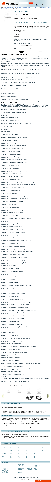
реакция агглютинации (35, 42)
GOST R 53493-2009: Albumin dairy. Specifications (9, 227)
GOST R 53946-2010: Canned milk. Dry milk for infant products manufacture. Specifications (16, 285)
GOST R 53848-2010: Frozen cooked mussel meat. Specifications (12, 271)
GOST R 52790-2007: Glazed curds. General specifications (11, 173)
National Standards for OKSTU (6, 73)
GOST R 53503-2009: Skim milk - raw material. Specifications (11, 234)
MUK (11, 453)
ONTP (19, 447)
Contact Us (27, 477)
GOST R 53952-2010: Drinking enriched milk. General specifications (12, 290)
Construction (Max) (5, 465)
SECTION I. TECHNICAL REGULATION (12, 65)
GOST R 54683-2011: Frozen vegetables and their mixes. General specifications (14, 340)
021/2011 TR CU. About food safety (34, 7)
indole (27, 39)
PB (18, 453)
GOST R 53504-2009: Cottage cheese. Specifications (10, 235)
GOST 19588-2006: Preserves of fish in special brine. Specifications (12, 114)
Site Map (36, 477)
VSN (42, 451)
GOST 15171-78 (38, 395)
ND (10, 456)
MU (10, 454)
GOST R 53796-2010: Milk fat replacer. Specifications (10, 268)
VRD (42, 450)
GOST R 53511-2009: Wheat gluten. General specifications (11, 243)
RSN (26, 456)
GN (2, 450)
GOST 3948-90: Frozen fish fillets (6, 126)
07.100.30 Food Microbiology (36, 69)
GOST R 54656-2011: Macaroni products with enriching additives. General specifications (16, 326)
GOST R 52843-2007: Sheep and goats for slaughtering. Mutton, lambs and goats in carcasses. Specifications (19, 182)
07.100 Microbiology (26, 69)
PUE (26, 447)
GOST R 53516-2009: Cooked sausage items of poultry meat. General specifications (15, 249)
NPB (11, 457)
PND (19, 456)
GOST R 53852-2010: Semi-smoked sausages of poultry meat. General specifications (15, 277)
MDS (3, 459)
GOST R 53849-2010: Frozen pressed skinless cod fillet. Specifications (13, 273)
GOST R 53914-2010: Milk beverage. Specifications (9, 282)
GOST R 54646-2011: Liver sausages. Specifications (10, 321)
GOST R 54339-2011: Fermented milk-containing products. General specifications (14, 307)
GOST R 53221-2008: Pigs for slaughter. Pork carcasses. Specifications (13, 210)
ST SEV (35, 451)
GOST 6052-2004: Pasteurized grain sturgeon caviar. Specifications (12, 128)
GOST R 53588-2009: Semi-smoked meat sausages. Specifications (12, 254)
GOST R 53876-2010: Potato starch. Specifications (9, 279)
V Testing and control (23, 65)
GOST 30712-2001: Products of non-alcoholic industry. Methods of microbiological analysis (16, 123)
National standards (4, 69)
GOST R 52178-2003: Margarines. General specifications (10, 151)
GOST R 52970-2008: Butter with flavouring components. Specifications (13, 187)
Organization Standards (20, 472)
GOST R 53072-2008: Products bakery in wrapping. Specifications (12, 201)
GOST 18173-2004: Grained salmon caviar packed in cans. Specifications (13, 112)
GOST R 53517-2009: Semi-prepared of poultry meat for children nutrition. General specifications (17, 251)
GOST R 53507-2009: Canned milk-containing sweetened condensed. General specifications (16, 240)
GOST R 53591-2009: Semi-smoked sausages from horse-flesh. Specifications (14, 257)
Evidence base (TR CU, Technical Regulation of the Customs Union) (15, 7)
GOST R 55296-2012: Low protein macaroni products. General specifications (14, 352)
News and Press (22, 477)
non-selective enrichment (36, 39)
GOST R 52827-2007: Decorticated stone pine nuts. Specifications (12, 181)
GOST (3, 451)
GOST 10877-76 (8, 395)
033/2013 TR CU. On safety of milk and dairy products (34, 60)
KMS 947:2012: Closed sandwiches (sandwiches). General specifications (13, 374)
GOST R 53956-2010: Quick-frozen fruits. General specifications (12, 291)
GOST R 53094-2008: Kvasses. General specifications (10, 204)
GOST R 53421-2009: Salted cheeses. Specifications (10, 215)
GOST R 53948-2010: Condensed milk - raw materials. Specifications (12, 288)
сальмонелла (41, 42)
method (30, 39)
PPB (18, 459)
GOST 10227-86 (18, 395)
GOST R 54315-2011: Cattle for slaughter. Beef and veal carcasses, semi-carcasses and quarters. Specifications (20, 305)
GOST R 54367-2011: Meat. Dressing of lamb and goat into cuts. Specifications (14, 315)
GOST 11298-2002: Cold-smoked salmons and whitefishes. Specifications (13, 109)
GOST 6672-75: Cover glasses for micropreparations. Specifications (12, 90)
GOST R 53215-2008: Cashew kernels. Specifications (10, 207)
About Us (14, 477)
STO (34, 453)
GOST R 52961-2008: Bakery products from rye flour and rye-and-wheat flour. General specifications (18, 184)
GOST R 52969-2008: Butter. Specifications (8, 185)
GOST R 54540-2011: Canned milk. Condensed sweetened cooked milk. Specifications (15, 319)
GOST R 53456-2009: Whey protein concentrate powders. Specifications (13, 223)
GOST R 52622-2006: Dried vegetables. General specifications (11, 165)
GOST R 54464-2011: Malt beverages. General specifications (11, 316)
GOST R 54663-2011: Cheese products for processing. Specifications (12, 330)
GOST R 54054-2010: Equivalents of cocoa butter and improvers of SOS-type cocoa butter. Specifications (18, 302)
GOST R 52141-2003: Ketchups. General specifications (10, 146)
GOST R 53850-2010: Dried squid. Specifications (9, 274)
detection (19, 39)
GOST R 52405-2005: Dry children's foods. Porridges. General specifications (14, 160)
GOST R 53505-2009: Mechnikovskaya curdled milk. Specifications (12, 237)
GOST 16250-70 (28, 395)
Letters (3, 456)
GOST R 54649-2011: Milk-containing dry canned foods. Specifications (13, 324)
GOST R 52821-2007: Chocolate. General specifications (10, 179)
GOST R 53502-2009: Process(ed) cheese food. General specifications (13, 232)
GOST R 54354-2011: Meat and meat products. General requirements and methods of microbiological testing (19, 310)
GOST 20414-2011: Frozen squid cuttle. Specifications (10, 117)
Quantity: (15, 45)
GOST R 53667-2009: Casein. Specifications (8, 265)
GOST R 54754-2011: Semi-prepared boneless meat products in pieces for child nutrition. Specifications (18, 346)
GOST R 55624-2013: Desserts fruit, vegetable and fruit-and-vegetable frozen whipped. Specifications (18, 358)
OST (18, 450)
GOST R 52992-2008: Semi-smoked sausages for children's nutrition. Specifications (15, 198)
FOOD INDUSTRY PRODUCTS (17, 73)
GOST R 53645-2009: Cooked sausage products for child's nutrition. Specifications (15, 260)
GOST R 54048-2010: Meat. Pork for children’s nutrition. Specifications (13, 301)
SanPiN (27, 459)
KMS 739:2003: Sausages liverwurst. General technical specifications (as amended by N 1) (16, 368)
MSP (11, 451)
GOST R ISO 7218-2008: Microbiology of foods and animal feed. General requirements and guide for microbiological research (22, 101)
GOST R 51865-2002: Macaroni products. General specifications (12, 142)
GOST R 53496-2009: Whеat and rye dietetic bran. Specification (12, 229)
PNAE (19, 454)
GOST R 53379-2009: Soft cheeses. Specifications (9, 213)
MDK (3, 457)
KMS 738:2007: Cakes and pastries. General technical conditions (12, 366)
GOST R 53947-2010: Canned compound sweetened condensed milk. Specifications (15, 287)
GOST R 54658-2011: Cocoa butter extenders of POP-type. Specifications (13, 327)
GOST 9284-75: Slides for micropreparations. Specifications (11, 94)
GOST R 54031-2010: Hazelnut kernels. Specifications (10, 296)
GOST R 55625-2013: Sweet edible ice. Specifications (10, 360)
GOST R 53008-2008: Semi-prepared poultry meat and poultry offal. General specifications (16, 199)
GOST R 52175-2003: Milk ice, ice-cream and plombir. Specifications (12, 148)
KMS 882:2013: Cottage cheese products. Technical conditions (11, 371)
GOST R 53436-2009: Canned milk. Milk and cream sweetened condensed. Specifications (16, 218)
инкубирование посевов (35, 41)
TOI (34, 456)
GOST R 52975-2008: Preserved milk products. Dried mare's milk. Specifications (14, 195)
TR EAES (35, 457)
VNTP (43, 447)
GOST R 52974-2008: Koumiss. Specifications (9, 193)
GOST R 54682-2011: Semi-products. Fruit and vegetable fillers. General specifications (15, 338)
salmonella (42, 39)
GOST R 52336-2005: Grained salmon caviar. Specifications (11, 157)
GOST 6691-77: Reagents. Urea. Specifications (9, 91)
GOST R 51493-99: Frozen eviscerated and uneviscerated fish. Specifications (14, 137)
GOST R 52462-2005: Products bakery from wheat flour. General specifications (14, 162)
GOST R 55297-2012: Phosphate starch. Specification (10, 354)
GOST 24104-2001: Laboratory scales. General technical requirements (13, 79)
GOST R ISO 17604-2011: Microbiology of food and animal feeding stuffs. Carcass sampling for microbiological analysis (21, 363)
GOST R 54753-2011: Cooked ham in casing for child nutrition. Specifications (14, 344)
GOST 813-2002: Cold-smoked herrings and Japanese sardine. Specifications (14, 132)
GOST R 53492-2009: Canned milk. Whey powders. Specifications (12, 226)
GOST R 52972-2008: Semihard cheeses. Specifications (10, 190)
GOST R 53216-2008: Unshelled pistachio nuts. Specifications (11, 209)
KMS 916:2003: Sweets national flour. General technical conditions (12, 372)
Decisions (3, 447)
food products (23, 39)
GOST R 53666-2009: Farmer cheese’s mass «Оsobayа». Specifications (13, 263)
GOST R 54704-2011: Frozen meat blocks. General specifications (12, 341)
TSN (34, 459)
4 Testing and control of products (33, 65)
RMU (27, 453)
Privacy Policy (31, 477)
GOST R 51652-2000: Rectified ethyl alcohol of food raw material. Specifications (14, 99)
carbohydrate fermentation (39, 38)
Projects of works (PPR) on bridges (29, 469)
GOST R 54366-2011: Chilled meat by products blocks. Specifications (12, 313)
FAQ (17, 477)
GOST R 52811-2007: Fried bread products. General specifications (12, 176)
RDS (26, 450)
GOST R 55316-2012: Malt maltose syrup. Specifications (10, 357)
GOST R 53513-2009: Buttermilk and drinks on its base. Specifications (13, 246)
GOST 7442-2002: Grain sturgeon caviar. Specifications (10, 129)
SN (34, 447)
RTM (26, 457)
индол (30, 41)
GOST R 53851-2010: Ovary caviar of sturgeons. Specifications (11, 276)
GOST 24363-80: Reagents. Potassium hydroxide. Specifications (12, 80)
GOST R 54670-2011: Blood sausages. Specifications (10, 335)
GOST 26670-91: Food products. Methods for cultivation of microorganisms (13, 85)
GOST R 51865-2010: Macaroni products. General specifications (12, 143)
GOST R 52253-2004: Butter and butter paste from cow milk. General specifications (15, 156)
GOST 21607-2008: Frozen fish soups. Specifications (10, 120)
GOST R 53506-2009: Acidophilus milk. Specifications (10, 238)
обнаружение (20, 42)
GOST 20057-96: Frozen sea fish (6, 115)
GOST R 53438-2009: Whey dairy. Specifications (9, 221)
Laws (3, 454)
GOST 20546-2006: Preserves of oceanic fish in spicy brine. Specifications (13, 118)
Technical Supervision (36, 469)
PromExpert (3, 65)
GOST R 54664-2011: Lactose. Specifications (8, 332)
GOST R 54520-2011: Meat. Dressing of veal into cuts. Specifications (12, 318)
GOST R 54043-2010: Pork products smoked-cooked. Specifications (12, 299)
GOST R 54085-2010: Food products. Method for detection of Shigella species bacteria (15, 304)
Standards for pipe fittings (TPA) (37, 466)
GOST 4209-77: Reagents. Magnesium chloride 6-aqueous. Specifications (13, 88)
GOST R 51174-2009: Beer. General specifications (9, 134)
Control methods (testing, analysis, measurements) (32, 73)
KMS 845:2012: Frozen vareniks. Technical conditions (10, 369)
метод (41, 41)
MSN (11, 450)
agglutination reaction (24, 38)
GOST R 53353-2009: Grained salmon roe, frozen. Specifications (12, 212)
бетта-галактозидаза (24, 41)
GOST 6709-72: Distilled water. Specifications (8, 93)
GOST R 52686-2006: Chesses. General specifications (10, 168)
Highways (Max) (12, 465)
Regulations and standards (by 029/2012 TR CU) (15, 59)
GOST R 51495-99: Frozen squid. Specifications (9, 140)
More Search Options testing (29, 4)
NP (10, 459)
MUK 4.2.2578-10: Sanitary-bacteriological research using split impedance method (15, 381)
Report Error (30, 48)
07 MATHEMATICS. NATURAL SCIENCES (15, 69)
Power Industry (28, 465)
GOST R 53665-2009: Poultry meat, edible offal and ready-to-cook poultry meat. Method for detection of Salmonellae (20, 262)
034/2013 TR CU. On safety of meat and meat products (34, 63)
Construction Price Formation (5, 469)
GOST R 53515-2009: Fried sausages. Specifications (10, 248)
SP (34, 450)
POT (18, 457)
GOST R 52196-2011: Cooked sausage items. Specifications (11, 154)
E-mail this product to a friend (20, 48)
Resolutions (28, 451)
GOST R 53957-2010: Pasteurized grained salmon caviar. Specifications (13, 293)
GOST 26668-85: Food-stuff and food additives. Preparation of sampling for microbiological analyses (18, 82)
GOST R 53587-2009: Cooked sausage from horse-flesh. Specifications (13, 252)
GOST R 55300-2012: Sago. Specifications (8, 355)
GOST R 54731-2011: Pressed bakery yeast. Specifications (11, 343)
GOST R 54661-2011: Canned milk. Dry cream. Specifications (11, 329)
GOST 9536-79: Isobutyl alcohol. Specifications (9, 96)
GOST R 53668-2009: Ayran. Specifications (8, 266)
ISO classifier (12, 468)
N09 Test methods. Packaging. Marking (12, 71)
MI (10, 447)
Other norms (20, 451)
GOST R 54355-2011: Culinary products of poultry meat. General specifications (14, 312)
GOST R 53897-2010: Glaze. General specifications (9, 280)
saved (37, 5)
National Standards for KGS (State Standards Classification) (21, 465)
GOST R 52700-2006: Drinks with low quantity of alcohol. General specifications (14, 171)
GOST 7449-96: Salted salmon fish (7, 131)
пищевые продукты (27, 42)
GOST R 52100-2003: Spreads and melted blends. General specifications (13, 145)
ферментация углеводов (27, 43)
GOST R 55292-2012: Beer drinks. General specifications (10, 349)
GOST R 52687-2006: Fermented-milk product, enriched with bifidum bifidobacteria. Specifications (17, 170)
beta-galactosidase (31, 38)
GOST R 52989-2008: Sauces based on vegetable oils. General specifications (14, 196)
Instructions (4, 453)
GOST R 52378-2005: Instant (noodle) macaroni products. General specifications (14, 159)
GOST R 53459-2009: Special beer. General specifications (11, 224)
